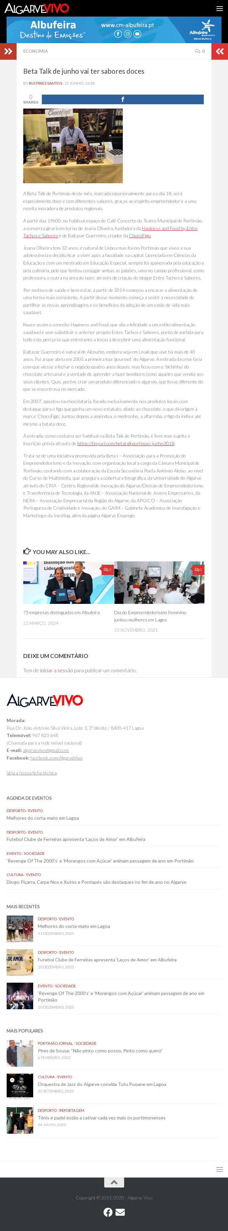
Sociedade (34, 853)
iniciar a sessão (56, 670)
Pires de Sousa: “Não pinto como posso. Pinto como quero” (101, 1050)
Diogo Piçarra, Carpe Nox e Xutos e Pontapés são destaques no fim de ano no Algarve (97, 882)
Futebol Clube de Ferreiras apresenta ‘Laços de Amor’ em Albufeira (76, 839)
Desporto (16, 810)
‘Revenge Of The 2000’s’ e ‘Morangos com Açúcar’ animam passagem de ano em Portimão (100, 860)
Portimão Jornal (55, 1043)
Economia (35, 51)
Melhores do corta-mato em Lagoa (43, 818)
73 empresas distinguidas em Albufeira (61, 612)
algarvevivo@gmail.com (46, 750)
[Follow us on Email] (120, 1212)
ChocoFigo (140, 235)
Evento (35, 810)
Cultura (15, 874)
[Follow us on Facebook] (108, 1212)
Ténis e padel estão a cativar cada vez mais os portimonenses (102, 1117)
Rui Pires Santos (45, 83)
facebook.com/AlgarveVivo (57, 758)
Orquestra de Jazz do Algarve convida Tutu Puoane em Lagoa (102, 1084)
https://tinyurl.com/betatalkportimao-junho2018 (125, 443)
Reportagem (71, 1110)
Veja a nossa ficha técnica (32, 773)
